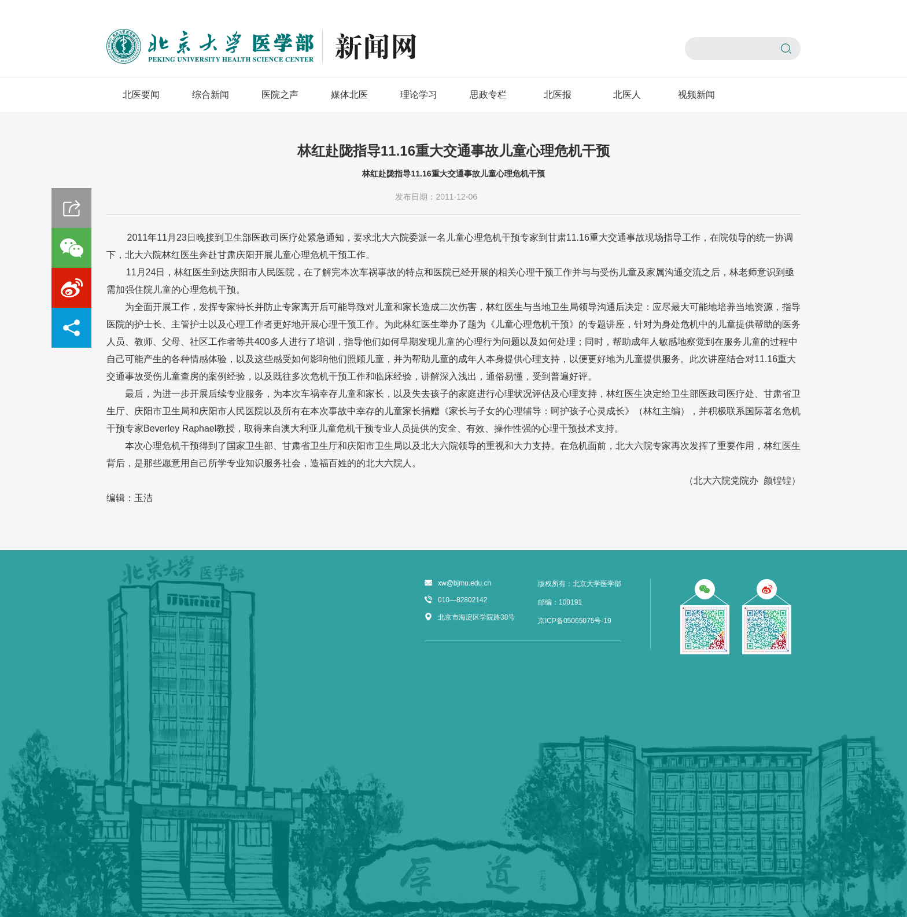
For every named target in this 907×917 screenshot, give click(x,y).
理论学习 (418, 95)
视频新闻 (696, 95)
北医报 (558, 95)
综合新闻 (210, 95)
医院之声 (279, 95)
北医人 (627, 95)
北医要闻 (141, 95)
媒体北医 (349, 95)
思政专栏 (488, 95)
